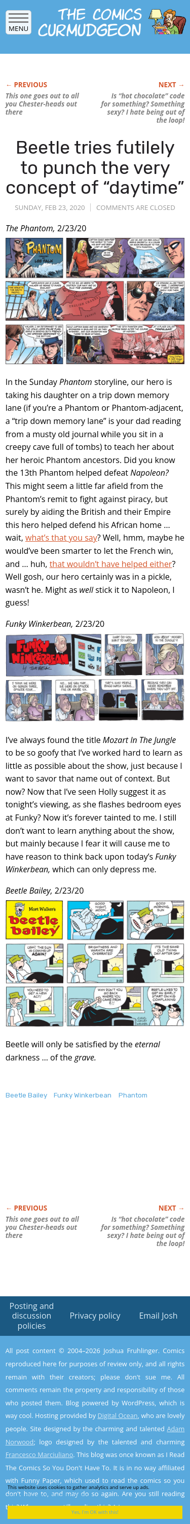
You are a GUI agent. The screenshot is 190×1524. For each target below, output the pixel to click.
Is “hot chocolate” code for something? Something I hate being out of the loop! (143, 108)
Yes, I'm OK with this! (95, 1512)
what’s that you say (61, 537)
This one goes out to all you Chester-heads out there (42, 104)
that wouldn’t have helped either (111, 564)
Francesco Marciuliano (39, 1454)
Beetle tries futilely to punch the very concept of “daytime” (95, 167)
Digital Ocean (117, 1415)
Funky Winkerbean (82, 1095)
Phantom (133, 1095)
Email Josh (158, 1315)
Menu (18, 25)
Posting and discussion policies (32, 1315)
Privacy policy (94, 1315)
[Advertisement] (87, 1162)
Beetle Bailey (26, 1095)
